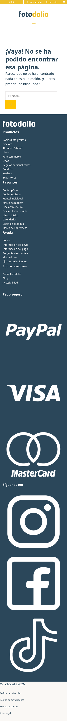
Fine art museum (13, 207)
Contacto (8, 240)
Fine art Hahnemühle (15, 211)
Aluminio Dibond (12, 148)
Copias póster (11, 190)
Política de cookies (9, 706)
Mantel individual (13, 198)
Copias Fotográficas (14, 140)
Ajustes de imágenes (15, 261)
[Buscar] (10, 104)
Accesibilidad (10, 282)
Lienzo (6, 152)
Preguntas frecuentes (15, 253)
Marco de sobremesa (15, 228)
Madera (7, 173)
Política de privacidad (10, 693)
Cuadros (8, 169)
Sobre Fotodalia (12, 274)
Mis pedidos (10, 257)
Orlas (6, 161)
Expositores (9, 177)
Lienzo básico (10, 215)
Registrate (51, 2)
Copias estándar (12, 194)
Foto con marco (12, 156)
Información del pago (15, 249)
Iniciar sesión (34, 2)
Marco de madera (13, 202)
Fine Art (7, 144)
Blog (11, 1)
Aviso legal (5, 713)
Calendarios (10, 219)
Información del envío (15, 244)
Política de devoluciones (12, 699)
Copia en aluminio (13, 223)
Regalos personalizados (16, 165)
